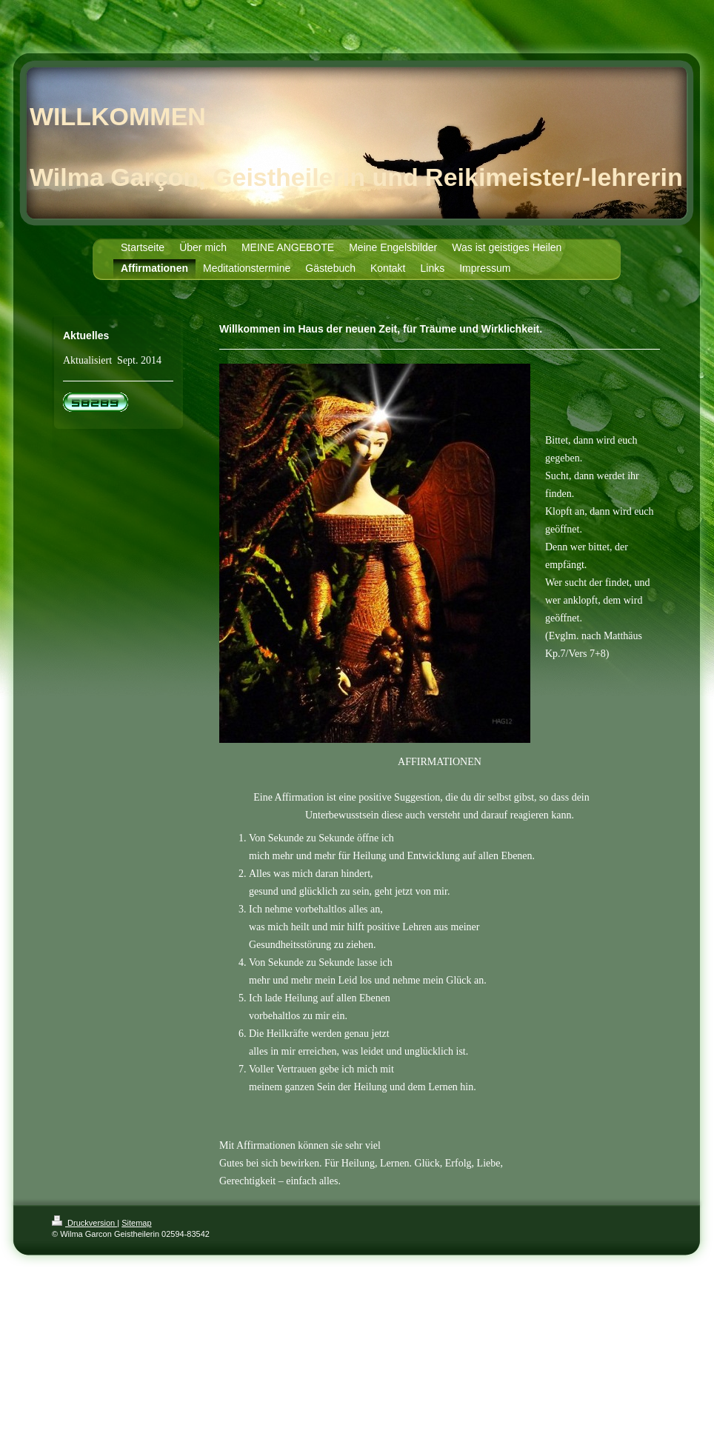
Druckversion (84, 1222)
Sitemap (136, 1222)
